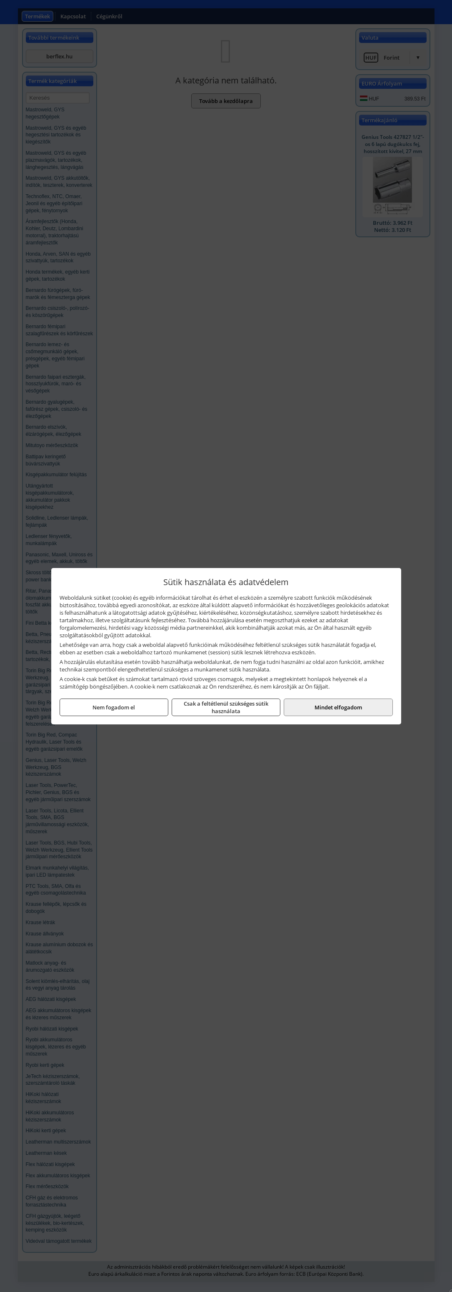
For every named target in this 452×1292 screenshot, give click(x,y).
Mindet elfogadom (338, 707)
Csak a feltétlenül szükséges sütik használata (226, 707)
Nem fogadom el (113, 707)
